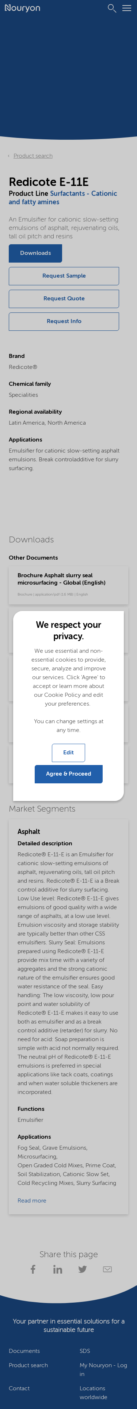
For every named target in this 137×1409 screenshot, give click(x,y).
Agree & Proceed (68, 774)
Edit (68, 753)
